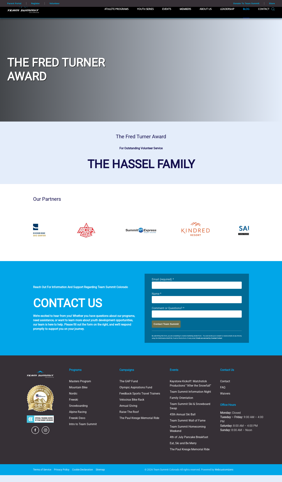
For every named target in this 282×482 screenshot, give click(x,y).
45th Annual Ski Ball (182, 414)
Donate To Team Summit (246, 3)
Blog (246, 9)
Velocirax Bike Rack (131, 399)
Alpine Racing (78, 412)
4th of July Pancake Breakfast (189, 437)
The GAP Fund (128, 381)
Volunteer (54, 3)
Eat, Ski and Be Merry (183, 443)
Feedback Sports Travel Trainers (139, 393)
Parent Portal (14, 3)
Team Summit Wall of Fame (187, 420)
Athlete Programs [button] (116, 9)
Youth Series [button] (145, 9)
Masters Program (80, 381)
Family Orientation (181, 398)
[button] (273, 9)
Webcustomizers (224, 469)
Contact (263, 9)
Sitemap (100, 469)
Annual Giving (128, 405)
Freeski (73, 399)
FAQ (222, 387)
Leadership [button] (227, 9)
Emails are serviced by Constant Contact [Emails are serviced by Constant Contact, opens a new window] (209, 338)
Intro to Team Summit (83, 424)
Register (35, 3)
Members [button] (185, 9)
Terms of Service (42, 469)
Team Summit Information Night (190, 391)
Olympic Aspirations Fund (135, 387)
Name (156, 293)
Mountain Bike (78, 387)
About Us (206, 9)
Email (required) (163, 279)
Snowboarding (78, 405)
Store (272, 3)
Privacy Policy (61, 469)
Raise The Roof (129, 412)
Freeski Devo (77, 418)
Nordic (73, 393)
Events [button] (166, 9)
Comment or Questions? (168, 308)
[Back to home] (23, 9)
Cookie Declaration (82, 469)
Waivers (225, 393)
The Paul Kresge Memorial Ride (139, 418)
